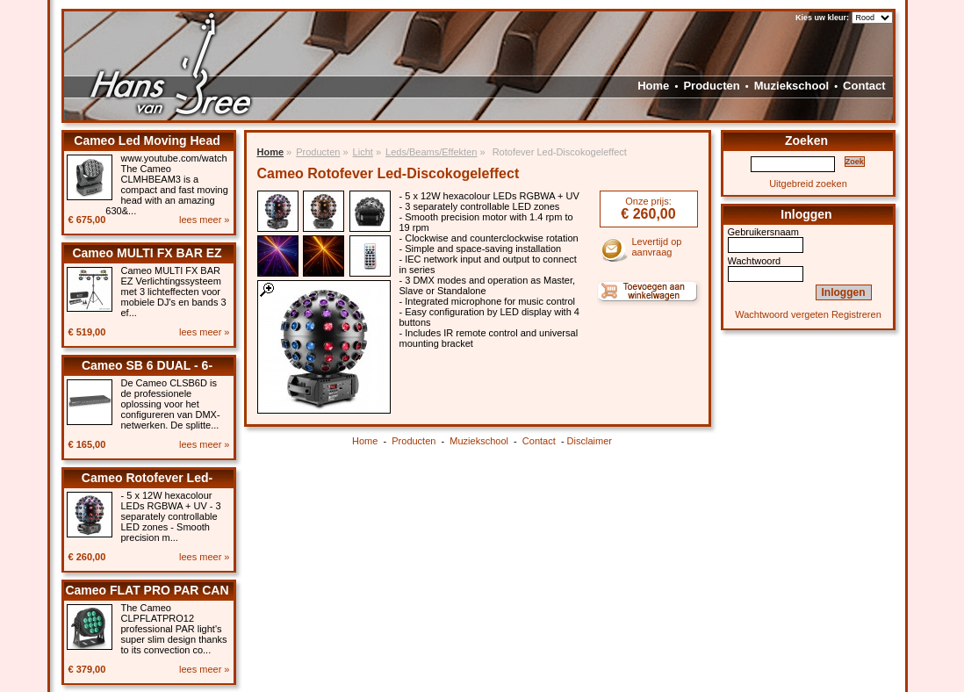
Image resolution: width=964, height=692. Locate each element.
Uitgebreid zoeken (808, 183)
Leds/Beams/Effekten (431, 152)
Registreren (856, 314)
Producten (711, 85)
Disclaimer (589, 441)
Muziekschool (791, 85)
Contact (864, 85)
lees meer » (204, 219)
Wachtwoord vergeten (782, 314)
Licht (363, 152)
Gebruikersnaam (763, 232)
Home (653, 85)
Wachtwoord (754, 261)
